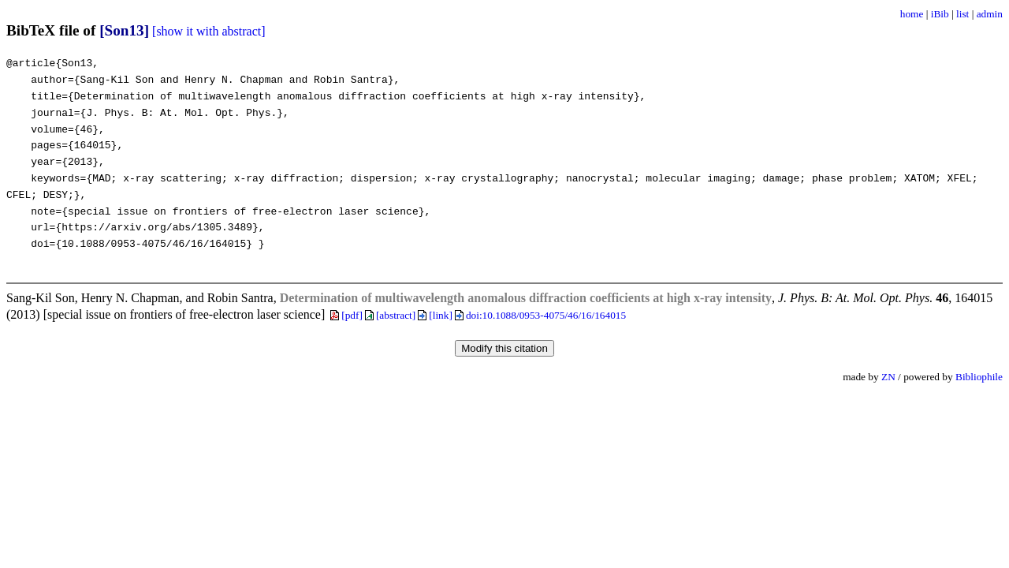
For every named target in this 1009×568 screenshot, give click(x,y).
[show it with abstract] (209, 31)
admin (990, 14)
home (912, 14)
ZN (888, 377)
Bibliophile (979, 377)
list (962, 14)
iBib (940, 14)
